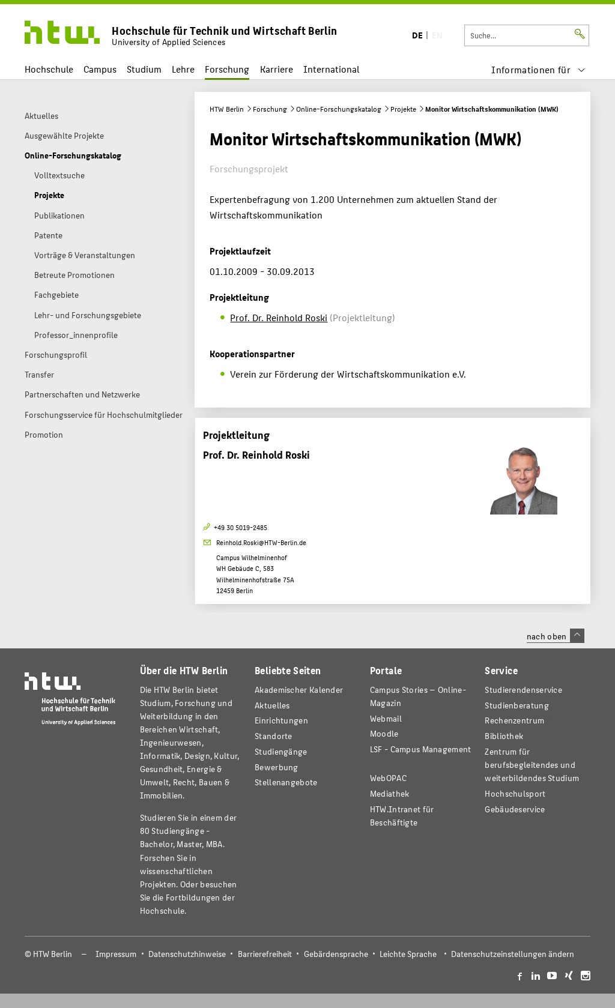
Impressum (115, 953)
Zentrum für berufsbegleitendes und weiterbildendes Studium (532, 764)
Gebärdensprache (336, 953)
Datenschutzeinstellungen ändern (512, 953)
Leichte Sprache (408, 953)
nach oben (555, 635)
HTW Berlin (227, 108)
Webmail (386, 718)
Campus (100, 68)
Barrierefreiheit (265, 953)
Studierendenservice (523, 689)
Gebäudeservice (515, 809)
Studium (144, 68)
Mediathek (390, 793)
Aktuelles (272, 705)
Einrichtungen (281, 720)
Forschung (227, 68)
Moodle (384, 733)
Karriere (276, 68)
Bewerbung (276, 767)
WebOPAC (388, 777)
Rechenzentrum (514, 720)
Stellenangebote (286, 782)
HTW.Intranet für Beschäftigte (402, 815)
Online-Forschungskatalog (338, 108)
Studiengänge (281, 751)
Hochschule (49, 68)
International (331, 68)
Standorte (273, 735)
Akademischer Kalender (299, 689)
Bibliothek (504, 735)
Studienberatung (516, 705)
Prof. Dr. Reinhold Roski (278, 317)
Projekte (403, 108)
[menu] (538, 69)
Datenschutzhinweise (187, 953)
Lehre (183, 68)
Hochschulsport (515, 793)
